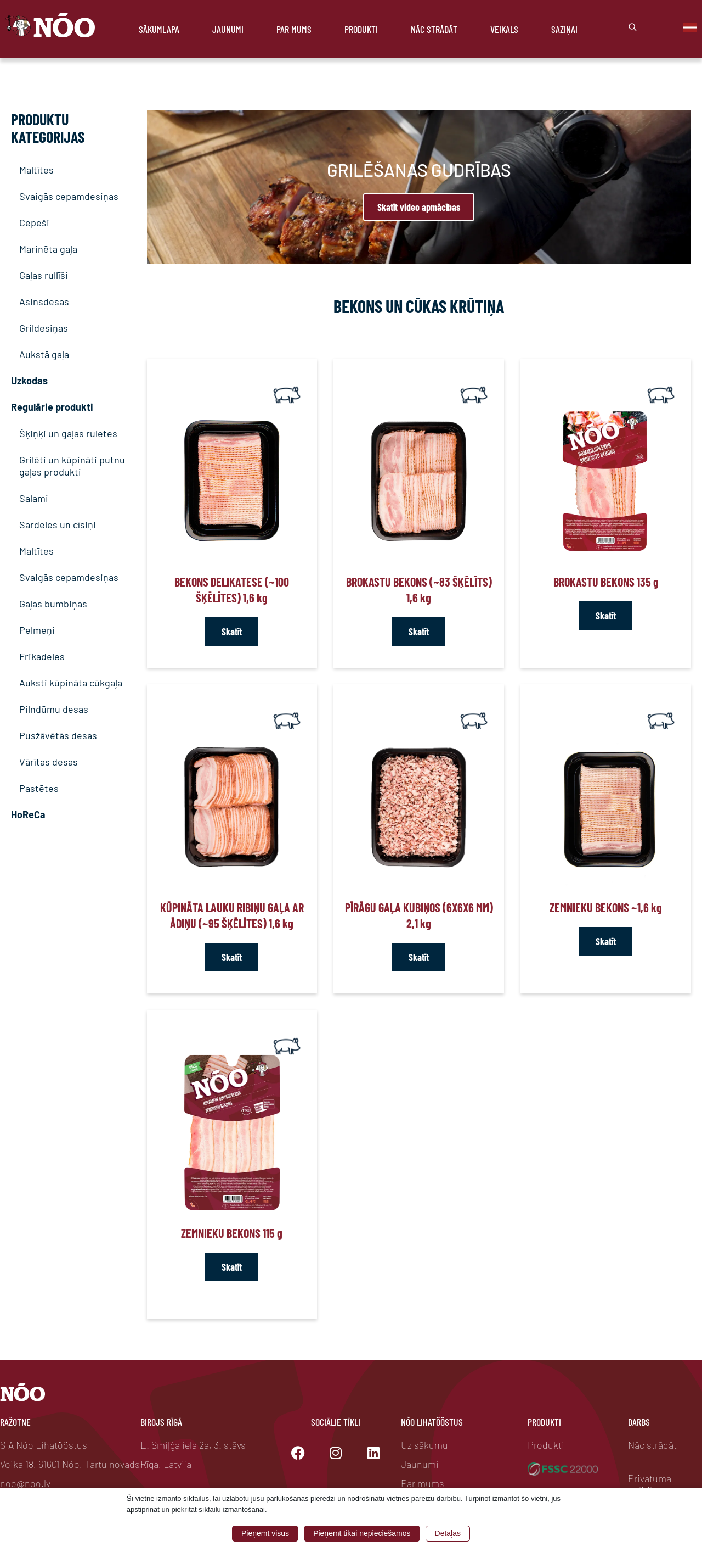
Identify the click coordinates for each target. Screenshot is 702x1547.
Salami (33, 498)
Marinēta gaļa (48, 249)
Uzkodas (29, 381)
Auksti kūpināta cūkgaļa (70, 683)
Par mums (294, 29)
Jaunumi (228, 29)
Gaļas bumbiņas (53, 603)
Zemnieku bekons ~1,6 (606, 907)
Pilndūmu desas (53, 709)
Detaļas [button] (448, 1533)
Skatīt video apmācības (418, 207)
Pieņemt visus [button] (265, 1533)
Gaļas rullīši (43, 275)
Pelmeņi (37, 630)
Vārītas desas (48, 762)
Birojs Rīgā (161, 1422)
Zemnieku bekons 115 (231, 1233)
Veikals (504, 29)
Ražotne (15, 1422)
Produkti (361, 29)
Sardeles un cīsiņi (57, 524)
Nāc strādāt (434, 29)
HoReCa (28, 814)
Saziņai (564, 29)
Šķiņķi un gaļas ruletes (68, 433)
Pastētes (39, 788)
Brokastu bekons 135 (606, 581)
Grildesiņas (43, 328)
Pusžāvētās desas (58, 735)
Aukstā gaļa (44, 354)
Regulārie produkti (52, 407)
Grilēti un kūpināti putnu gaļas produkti (72, 466)
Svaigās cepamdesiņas (68, 196)
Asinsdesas (44, 301)
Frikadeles (42, 656)
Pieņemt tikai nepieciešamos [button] (361, 1533)
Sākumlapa (159, 29)
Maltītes (36, 170)
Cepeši (34, 222)
